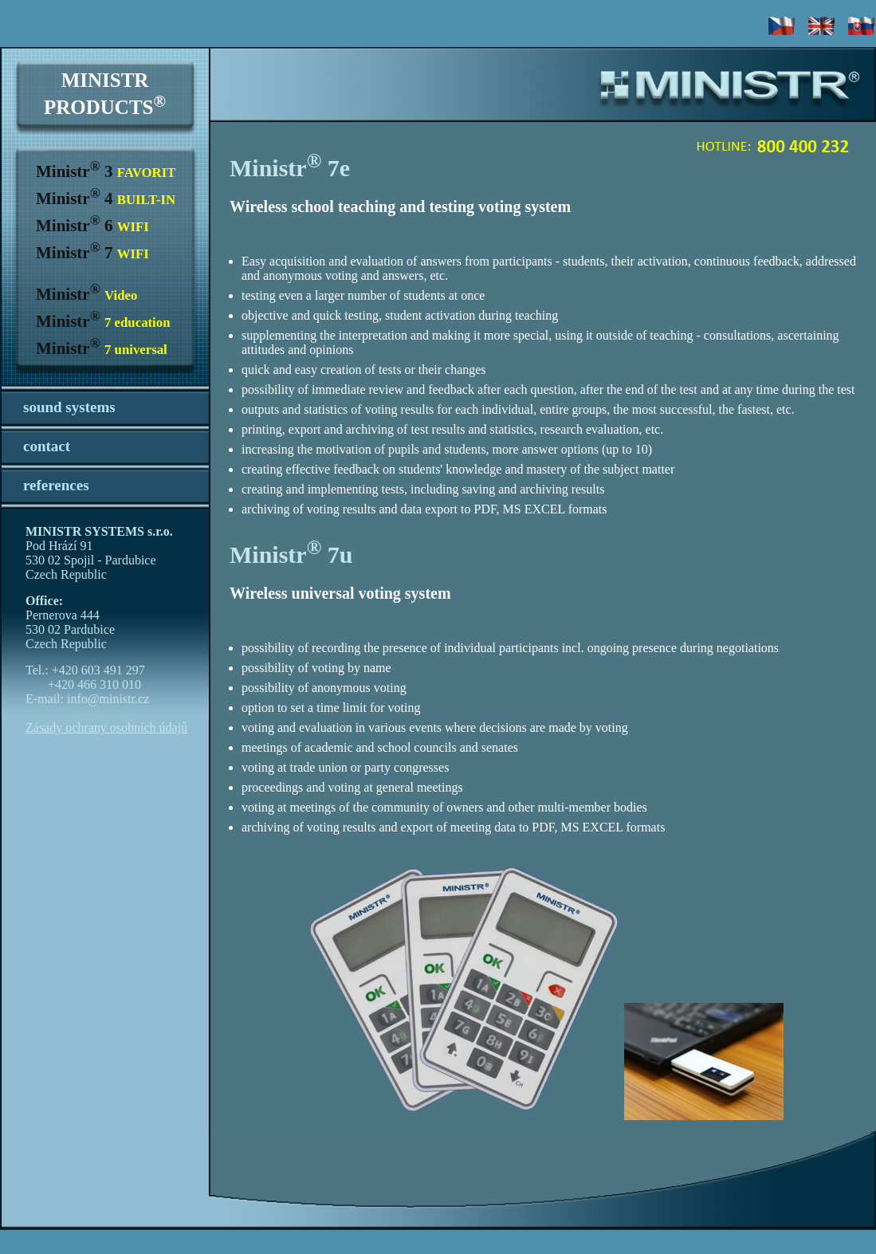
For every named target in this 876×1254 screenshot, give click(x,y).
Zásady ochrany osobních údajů (106, 727)
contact (46, 446)
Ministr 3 (105, 171)
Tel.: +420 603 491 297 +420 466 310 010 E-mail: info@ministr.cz (87, 684)
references (56, 485)
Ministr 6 (92, 225)
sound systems (69, 407)
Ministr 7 (92, 252)
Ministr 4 (105, 198)
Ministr (86, 294)
